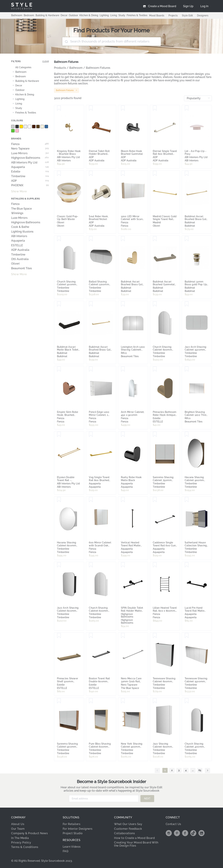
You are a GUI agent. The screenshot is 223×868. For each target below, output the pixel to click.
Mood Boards (156, 15)
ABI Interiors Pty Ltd (30, 162)
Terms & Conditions (24, 847)
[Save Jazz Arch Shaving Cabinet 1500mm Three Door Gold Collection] (187, 304)
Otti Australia (20, 259)
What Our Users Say (128, 824)
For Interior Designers (78, 828)
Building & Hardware (47, 15)
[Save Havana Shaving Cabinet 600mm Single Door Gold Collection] (59, 499)
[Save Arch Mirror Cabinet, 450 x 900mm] (123, 369)
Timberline (30, 176)
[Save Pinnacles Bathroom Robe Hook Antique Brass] (155, 369)
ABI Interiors (19, 236)
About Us (17, 824)
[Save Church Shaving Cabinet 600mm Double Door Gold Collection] (91, 564)
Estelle (30, 171)
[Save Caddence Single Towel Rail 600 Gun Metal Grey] (155, 499)
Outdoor (73, 15)
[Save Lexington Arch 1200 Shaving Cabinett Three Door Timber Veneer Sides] (123, 304)
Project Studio (73, 833)
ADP (30, 180)
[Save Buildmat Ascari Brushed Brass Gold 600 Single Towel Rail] (91, 304)
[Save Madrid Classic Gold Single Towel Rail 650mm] (155, 173)
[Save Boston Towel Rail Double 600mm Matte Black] (91, 635)
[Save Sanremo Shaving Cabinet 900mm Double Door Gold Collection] (59, 700)
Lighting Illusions (22, 231)
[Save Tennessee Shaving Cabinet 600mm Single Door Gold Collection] (155, 635)
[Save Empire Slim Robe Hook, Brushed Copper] (59, 369)
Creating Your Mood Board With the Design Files (136, 844)
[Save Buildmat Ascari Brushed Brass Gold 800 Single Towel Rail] (187, 173)
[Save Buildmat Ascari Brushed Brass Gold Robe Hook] (123, 238)
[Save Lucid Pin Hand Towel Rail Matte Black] (187, 564)
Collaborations (124, 833)
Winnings (17, 213)
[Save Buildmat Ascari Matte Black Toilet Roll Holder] (59, 304)
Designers (202, 15)
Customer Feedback (128, 828)
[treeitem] (30, 67)
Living (113, 15)
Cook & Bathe (20, 227)
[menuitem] (204, 6)
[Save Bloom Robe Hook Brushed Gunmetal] (123, 108)
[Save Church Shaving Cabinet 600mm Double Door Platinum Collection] (155, 304)
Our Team (18, 828)
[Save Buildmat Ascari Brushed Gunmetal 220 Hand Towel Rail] (155, 238)
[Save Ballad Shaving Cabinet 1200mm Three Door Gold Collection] (91, 238)
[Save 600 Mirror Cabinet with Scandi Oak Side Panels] (91, 499)
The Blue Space (21, 208)
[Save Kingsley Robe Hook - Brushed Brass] (59, 108)
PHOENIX (30, 185)
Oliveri (15, 263)
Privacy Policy (21, 842)
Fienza (30, 144)
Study (121, 15)
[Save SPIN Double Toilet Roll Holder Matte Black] (123, 564)
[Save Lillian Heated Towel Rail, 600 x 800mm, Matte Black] (155, 564)
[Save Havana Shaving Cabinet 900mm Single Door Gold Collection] (187, 434)
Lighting (104, 15)
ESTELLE (17, 245)
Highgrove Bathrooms (30, 157)
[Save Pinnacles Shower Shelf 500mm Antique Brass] (59, 635)
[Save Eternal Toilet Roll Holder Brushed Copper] (91, 108)
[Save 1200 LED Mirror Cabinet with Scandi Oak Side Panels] (123, 173)
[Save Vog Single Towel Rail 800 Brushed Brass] (91, 434)
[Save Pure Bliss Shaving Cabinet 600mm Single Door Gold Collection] (91, 700)
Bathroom (16, 15)
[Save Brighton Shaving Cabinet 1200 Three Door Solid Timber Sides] (187, 369)
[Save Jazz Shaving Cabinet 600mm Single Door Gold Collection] (155, 700)
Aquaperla (30, 167)
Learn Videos (72, 846)
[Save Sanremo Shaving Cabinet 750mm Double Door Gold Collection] (155, 434)
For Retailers (71, 824)
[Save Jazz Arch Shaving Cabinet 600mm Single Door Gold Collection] (59, 564)
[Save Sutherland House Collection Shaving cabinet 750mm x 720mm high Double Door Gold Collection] (187, 499)
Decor (64, 15)
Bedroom (29, 15)
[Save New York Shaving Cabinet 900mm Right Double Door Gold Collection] (123, 700)
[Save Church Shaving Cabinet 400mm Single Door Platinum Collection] (59, 238)
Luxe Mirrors (30, 153)
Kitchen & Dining (88, 15)
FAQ (65, 851)
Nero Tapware (30, 148)
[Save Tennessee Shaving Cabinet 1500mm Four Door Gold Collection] (187, 635)
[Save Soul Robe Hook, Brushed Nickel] (91, 173)
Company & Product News (29, 833)
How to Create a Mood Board (134, 838)
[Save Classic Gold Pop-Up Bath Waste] (59, 173)
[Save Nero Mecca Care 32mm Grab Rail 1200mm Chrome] (123, 635)
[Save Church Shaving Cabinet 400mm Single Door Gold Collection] (187, 700)
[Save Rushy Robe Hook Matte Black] (123, 434)
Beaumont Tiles (21, 268)
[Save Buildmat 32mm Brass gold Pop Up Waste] (187, 238)
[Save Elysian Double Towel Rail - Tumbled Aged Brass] (59, 434)
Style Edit (187, 15)
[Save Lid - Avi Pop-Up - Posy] (187, 108)
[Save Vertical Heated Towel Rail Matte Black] (123, 499)
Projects (173, 15)
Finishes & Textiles (137, 15)
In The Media (20, 838)
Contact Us (173, 824)
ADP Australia (20, 250)
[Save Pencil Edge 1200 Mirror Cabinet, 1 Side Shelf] (91, 369)
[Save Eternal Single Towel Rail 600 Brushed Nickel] (155, 108)
